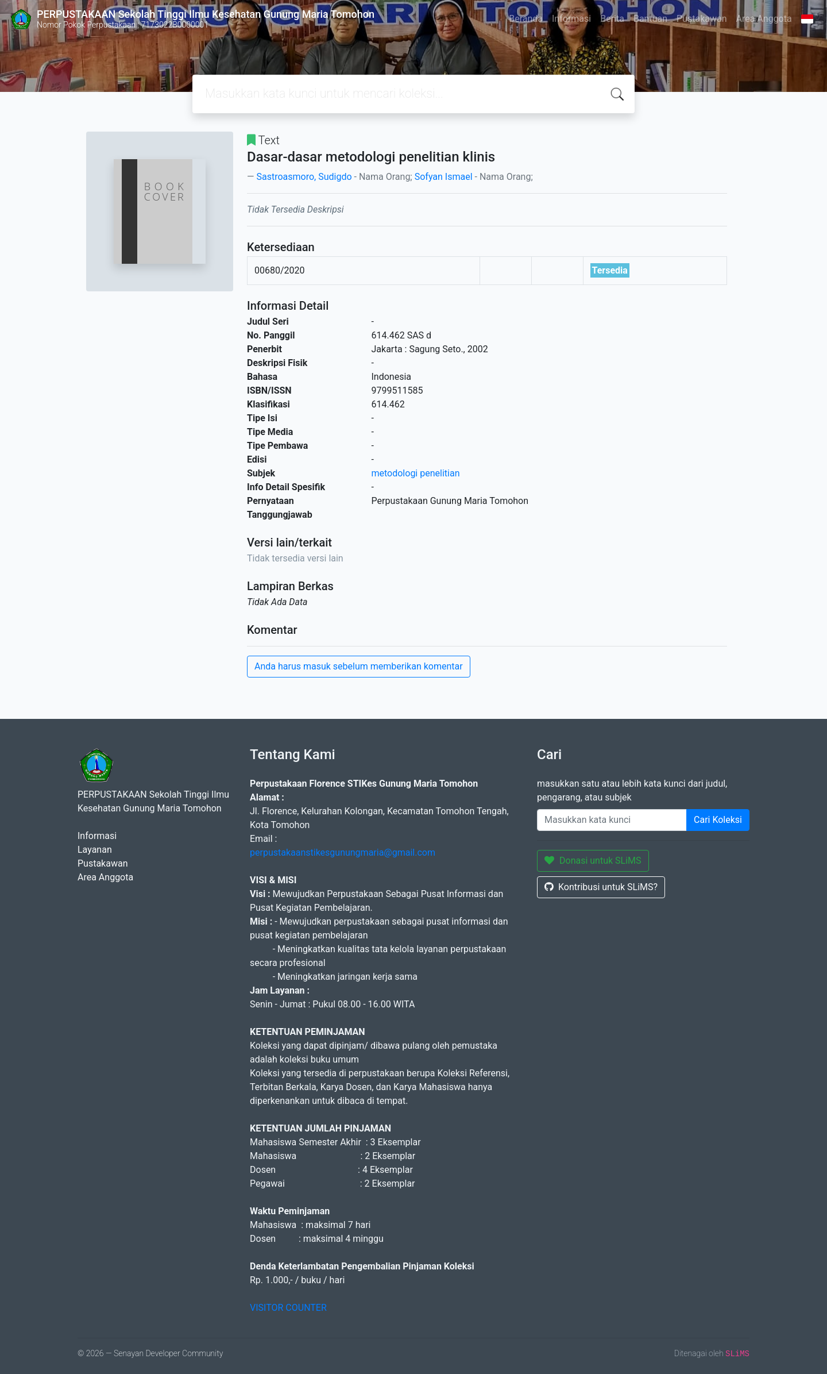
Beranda (526, 18)
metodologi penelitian (416, 473)
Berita (612, 18)
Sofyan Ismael (444, 176)
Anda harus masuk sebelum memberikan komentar (358, 666)
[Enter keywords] (612, 820)
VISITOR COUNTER (288, 1307)
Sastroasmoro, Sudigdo (303, 176)
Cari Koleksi (718, 819)
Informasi (571, 18)
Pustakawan (701, 18)
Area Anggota (764, 18)
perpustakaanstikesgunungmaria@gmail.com (342, 852)
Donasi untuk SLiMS (592, 860)
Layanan (95, 849)
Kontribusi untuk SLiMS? (601, 887)
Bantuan (650, 18)
